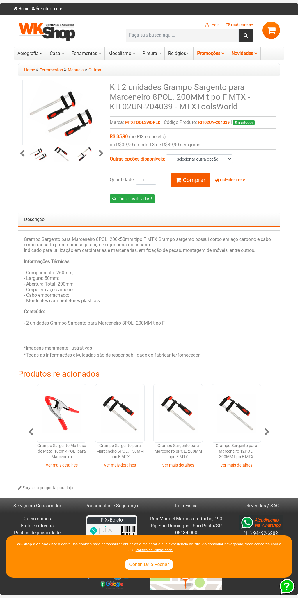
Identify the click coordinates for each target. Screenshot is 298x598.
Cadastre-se (239, 25)
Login (212, 25)
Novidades (242, 53)
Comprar (190, 180)
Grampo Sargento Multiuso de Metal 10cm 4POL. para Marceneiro (61, 451)
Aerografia (28, 53)
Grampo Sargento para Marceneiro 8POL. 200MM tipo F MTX (178, 451)
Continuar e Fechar (149, 564)
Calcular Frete (230, 180)
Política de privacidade (37, 532)
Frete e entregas (37, 525)
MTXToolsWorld (142, 122)
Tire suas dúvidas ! (132, 198)
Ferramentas (84, 53)
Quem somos (37, 519)
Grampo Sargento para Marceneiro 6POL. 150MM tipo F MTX (120, 451)
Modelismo (119, 53)
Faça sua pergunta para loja (45, 487)
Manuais (76, 69)
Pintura (149, 53)
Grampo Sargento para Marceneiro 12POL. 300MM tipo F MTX (236, 451)
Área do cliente (47, 8)
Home (21, 8)
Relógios (177, 53)
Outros (94, 69)
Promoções (208, 53)
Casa (55, 53)
